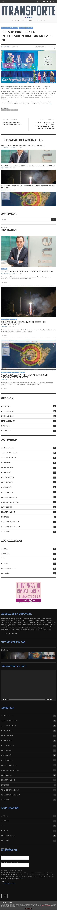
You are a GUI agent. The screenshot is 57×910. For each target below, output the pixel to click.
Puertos (5, 517)
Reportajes (6, 431)
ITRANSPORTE (5, 47)
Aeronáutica (5, 372)
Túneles (5, 532)
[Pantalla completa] (53, 699)
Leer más (4, 282)
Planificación (8, 512)
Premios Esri (14, 109)
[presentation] (14, 889)
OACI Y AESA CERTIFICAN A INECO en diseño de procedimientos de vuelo (28, 187)
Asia (3, 558)
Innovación (6, 487)
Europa (22, 28)
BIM (2, 109)
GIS (5, 109)
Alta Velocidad (8, 458)
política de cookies (46, 905)
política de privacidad (9, 884)
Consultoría (7, 467)
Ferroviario (7, 482)
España (15, 28)
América (5, 553)
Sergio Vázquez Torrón (8, 147)
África (4, 549)
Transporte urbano (10, 527)
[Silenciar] (51, 699)
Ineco (8, 109)
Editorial (4, 268)
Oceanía (5, 573)
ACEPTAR (28, 908)
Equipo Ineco (7, 416)
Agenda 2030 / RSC (9, 453)
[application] (28, 685)
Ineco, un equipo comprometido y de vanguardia (23, 145)
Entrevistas (7, 411)
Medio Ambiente (9, 497)
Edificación (6, 472)
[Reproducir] (3, 699)
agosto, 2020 (14, 47)
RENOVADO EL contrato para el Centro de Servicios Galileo (28, 166)
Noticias (29, 28)
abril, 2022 (19, 147)
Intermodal (7, 492)
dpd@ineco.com (20, 878)
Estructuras (7, 477)
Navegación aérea (10, 502)
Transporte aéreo (10, 522)
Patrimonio (6, 507)
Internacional (8, 568)
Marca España (8, 421)
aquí (50, 104)
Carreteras (6, 28)
